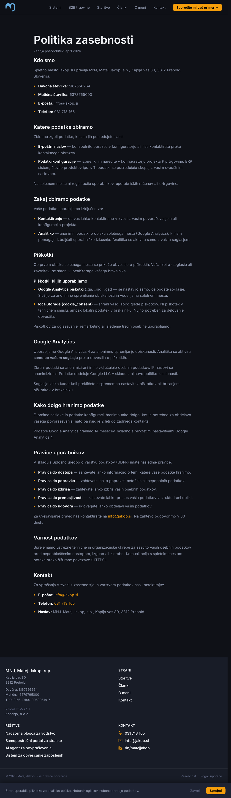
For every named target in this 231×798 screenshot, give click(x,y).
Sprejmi (216, 791)
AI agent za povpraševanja (28, 748)
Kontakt (159, 7)
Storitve (103, 7)
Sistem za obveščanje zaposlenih (34, 755)
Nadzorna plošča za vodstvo (30, 733)
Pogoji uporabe (211, 776)
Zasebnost (188, 776)
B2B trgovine (79, 7)
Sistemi (55, 7)
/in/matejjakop (134, 748)
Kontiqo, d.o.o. (17, 714)
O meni (140, 7)
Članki (122, 7)
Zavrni (195, 791)
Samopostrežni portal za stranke (33, 740)
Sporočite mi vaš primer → (197, 7)
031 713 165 (64, 603)
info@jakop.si (120, 516)
